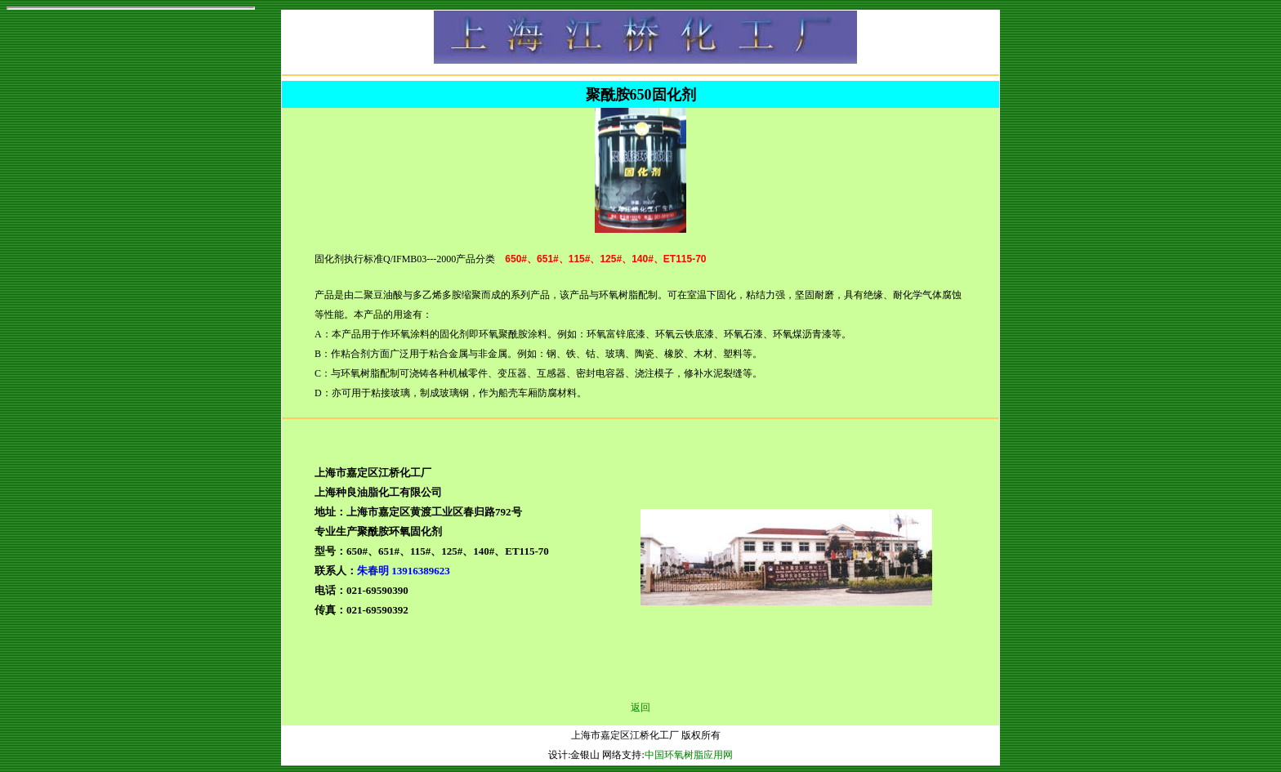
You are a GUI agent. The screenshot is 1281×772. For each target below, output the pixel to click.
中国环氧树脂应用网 (689, 755)
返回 (640, 707)
